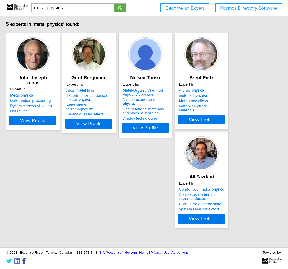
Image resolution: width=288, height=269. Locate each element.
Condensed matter (35, 194)
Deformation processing (33, 96)
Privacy (156, 252)
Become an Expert (185, 8)
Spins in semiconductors (33, 213)
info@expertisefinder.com (118, 252)
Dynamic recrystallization (34, 101)
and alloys (230, 101)
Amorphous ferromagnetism (104, 105)
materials (230, 96)
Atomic (228, 90)
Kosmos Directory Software (248, 8)
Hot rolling (22, 106)
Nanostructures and (171, 100)
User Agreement (176, 252)
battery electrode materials (238, 106)
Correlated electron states (35, 208)
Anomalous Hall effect (99, 110)
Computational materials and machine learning (172, 107)
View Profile (41, 123)
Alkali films (95, 90)
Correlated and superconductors (32, 201)
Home (143, 252)
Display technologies (165, 114)
